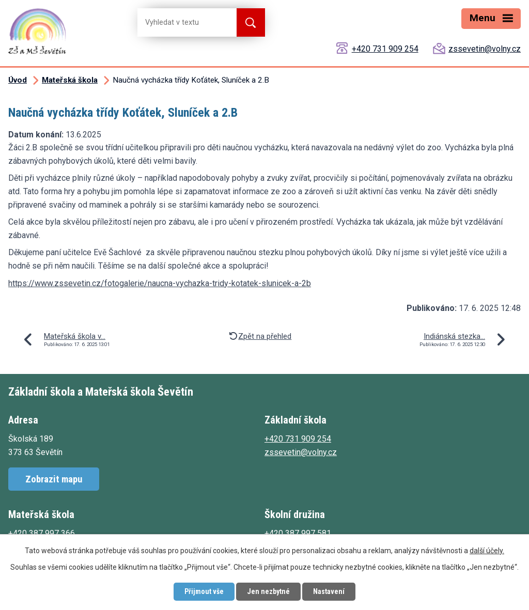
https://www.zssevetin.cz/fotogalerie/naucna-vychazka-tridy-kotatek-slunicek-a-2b (159, 283)
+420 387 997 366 (41, 533)
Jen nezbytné (268, 591)
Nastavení (329, 591)
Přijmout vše (204, 591)
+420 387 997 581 (297, 533)
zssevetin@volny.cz (484, 49)
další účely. (487, 550)
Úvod (17, 80)
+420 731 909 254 (385, 49)
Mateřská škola (70, 80)
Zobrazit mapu (53, 479)
